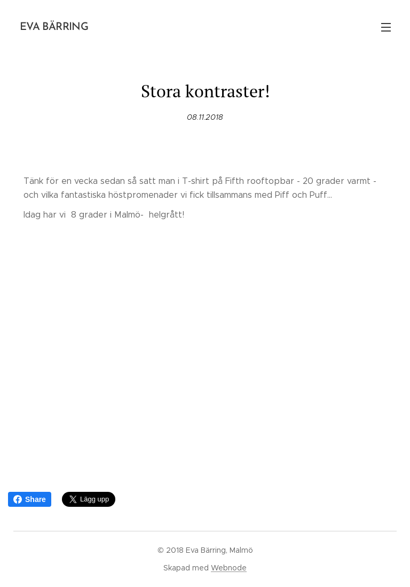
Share (29, 499)
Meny (386, 27)
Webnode (229, 568)
